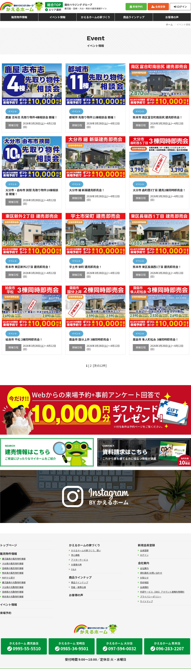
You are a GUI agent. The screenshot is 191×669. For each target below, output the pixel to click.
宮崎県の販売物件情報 (12, 568)
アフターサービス (79, 559)
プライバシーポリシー (150, 596)
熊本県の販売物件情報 (12, 572)
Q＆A (73, 569)
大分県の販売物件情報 (12, 563)
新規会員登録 (146, 545)
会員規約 (144, 587)
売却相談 (144, 582)
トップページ (8, 545)
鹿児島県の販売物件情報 (13, 558)
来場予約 (136, 6)
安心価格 (75, 554)
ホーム (169, 24)
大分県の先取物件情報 (12, 587)
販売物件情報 (19, 17)
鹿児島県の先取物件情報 (13, 582)
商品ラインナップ (133, 17)
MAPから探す (8, 577)
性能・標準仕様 (78, 587)
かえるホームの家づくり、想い (86, 550)
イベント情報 (57, 17)
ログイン (180, 6)
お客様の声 (172, 17)
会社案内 (143, 563)
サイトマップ (146, 601)
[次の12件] (100, 365)
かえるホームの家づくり (95, 17)
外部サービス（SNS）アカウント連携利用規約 (162, 591)
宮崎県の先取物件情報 (12, 591)
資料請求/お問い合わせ (151, 572)
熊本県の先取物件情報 (12, 596)
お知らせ (144, 577)
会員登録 (158, 6)
